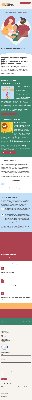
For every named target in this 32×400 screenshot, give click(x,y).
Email (2, 354)
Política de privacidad (5, 393)
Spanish (24, 5)
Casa (6, 12)
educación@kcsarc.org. (19, 227)
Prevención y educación (12, 12)
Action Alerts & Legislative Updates (8, 371)
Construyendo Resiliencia (9, 152)
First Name (3, 359)
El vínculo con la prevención (9, 113)
